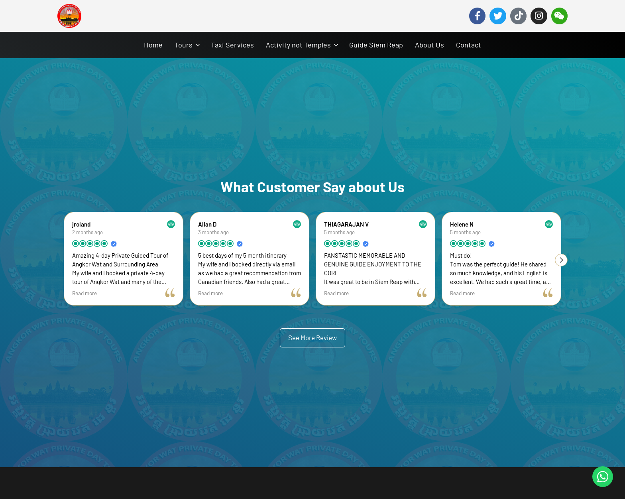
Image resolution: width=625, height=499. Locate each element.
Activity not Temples (298, 44)
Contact (468, 44)
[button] (561, 260)
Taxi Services (232, 44)
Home (153, 44)
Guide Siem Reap (376, 44)
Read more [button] (84, 293)
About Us (429, 44)
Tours (184, 44)
